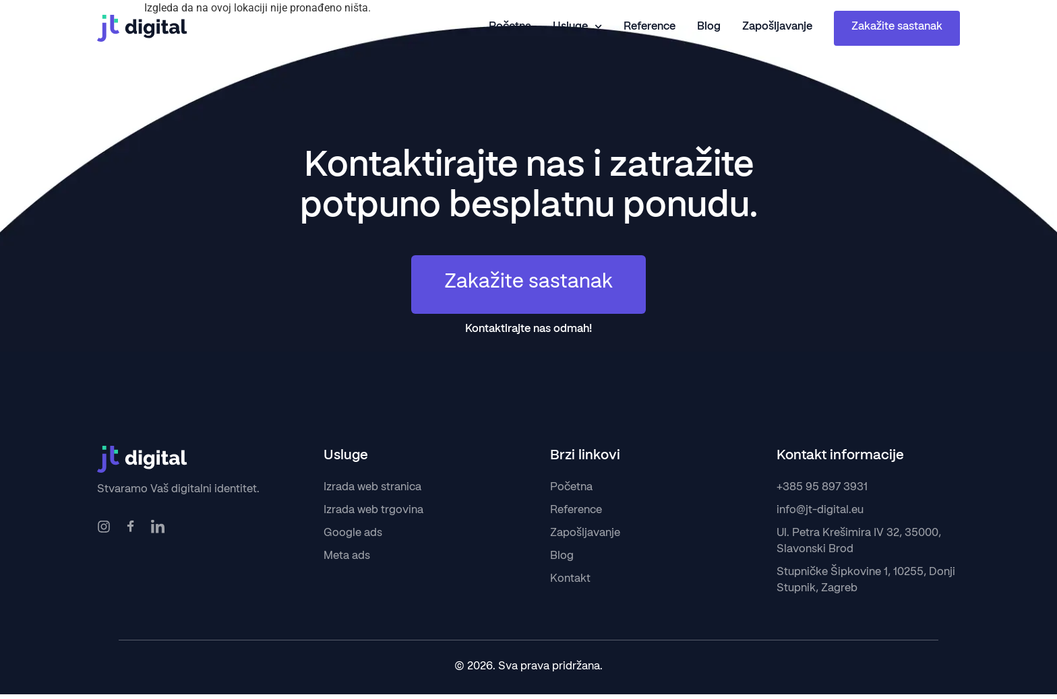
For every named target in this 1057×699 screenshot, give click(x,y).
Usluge (577, 27)
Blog (709, 27)
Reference (649, 27)
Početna (510, 27)
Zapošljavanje (777, 27)
